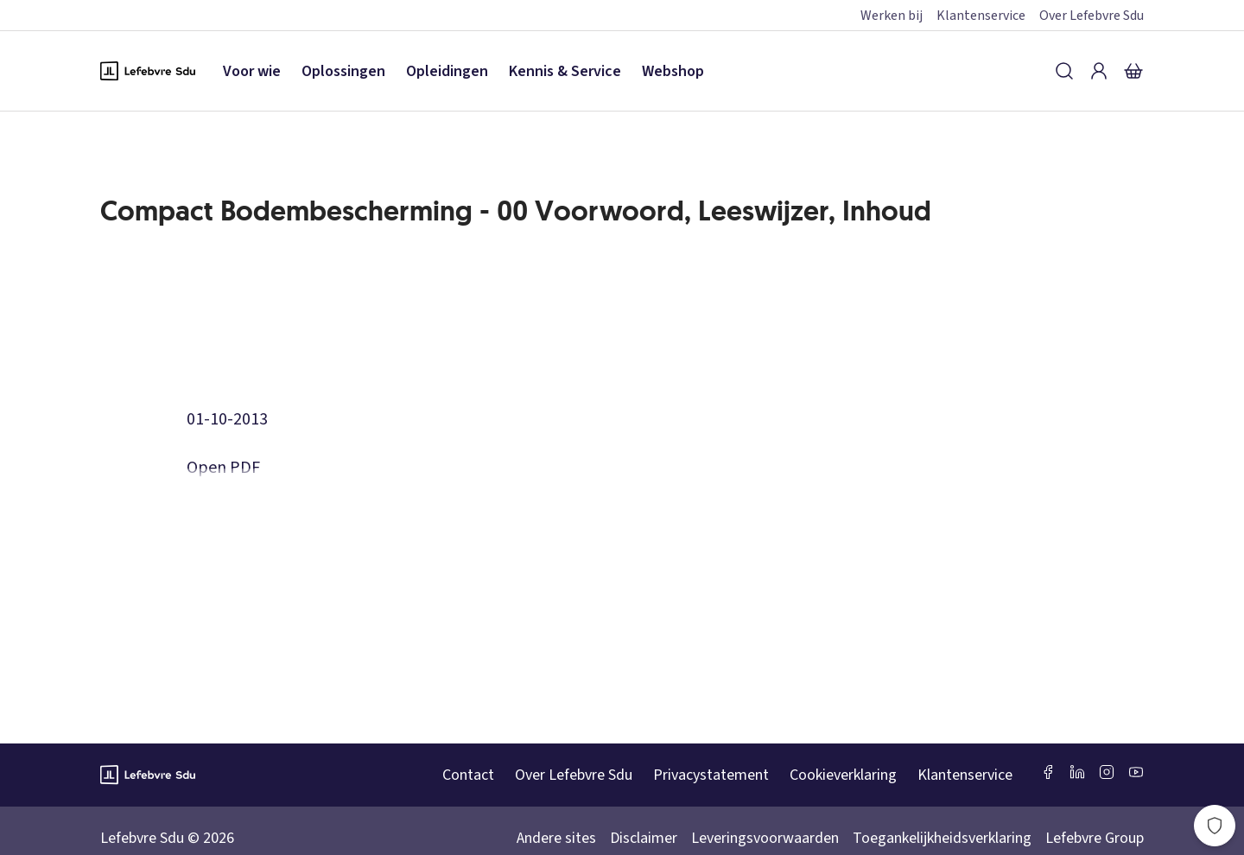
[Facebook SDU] (1048, 772)
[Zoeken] (1064, 71)
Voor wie (252, 71)
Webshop (673, 71)
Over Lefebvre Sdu (1091, 15)
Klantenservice (980, 15)
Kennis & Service (565, 71)
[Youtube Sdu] (1136, 772)
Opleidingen (447, 71)
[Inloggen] (1098, 71)
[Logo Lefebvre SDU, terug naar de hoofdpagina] (147, 71)
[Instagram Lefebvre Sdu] (1106, 772)
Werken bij (891, 15)
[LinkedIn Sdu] (1077, 772)
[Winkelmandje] (1133, 71)
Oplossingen (343, 71)
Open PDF (223, 468)
